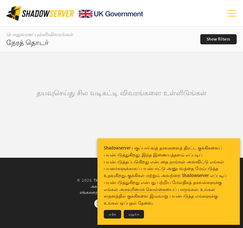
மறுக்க (133, 214)
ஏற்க (112, 214)
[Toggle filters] (218, 39)
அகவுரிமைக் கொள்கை (142, 189)
